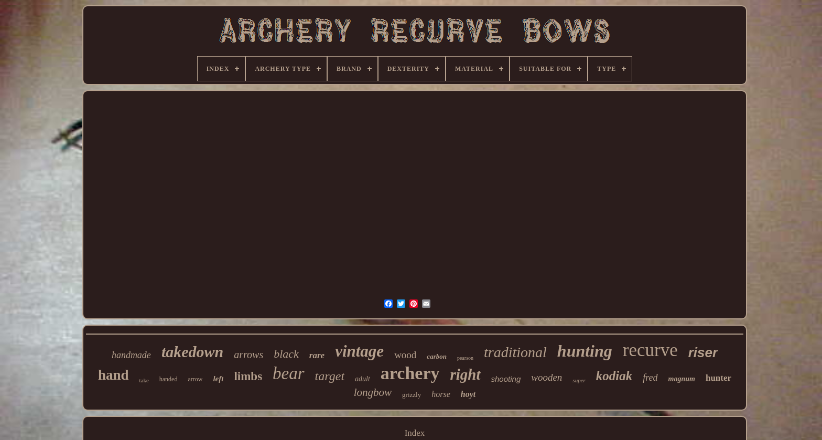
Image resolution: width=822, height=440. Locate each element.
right (465, 374)
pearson (465, 358)
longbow (373, 392)
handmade (131, 355)
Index (415, 433)
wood (405, 354)
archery (410, 373)
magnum (681, 379)
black (286, 353)
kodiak (614, 376)
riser (703, 352)
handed (168, 379)
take (143, 380)
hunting (584, 350)
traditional (515, 352)
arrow (195, 379)
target (329, 376)
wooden (546, 377)
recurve (650, 350)
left (218, 378)
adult (362, 379)
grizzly (411, 395)
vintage (359, 351)
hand (113, 375)
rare (317, 355)
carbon (437, 356)
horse (440, 394)
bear (289, 373)
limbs (248, 376)
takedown (192, 351)
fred (650, 377)
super (578, 380)
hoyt (468, 394)
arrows (248, 354)
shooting (506, 378)
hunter (718, 378)
